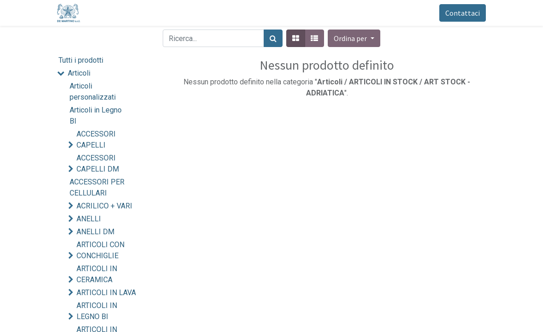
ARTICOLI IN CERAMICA (97, 274)
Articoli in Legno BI (96, 115)
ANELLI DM (95, 231)
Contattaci (462, 13)
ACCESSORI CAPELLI (96, 139)
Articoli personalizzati (93, 91)
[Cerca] (273, 38)
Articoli (79, 73)
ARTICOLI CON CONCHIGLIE (100, 250)
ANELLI (89, 218)
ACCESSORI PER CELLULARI (97, 187)
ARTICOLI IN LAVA (106, 292)
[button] (354, 38)
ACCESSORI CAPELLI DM (98, 163)
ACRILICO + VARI (104, 206)
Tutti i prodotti (81, 60)
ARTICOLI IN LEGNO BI (97, 311)
